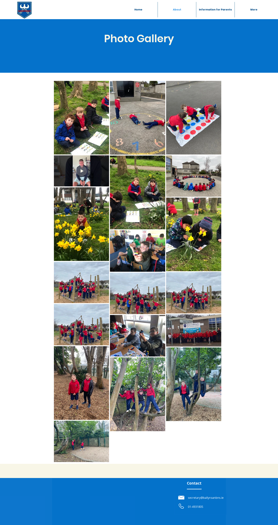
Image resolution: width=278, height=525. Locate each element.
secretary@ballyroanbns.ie (206, 498)
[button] (215, 9)
